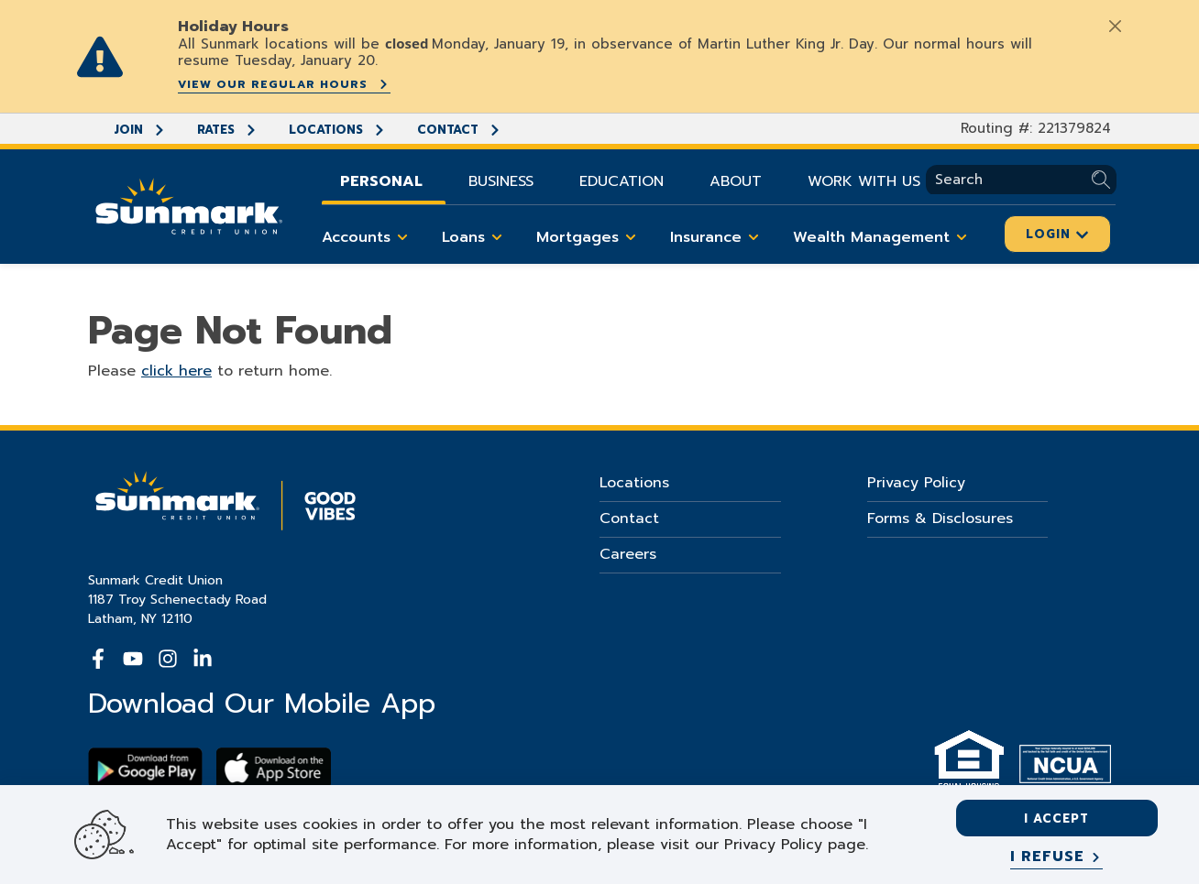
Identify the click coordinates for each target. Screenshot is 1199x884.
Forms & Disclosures (940, 518)
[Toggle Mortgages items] (631, 237)
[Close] (1114, 25)
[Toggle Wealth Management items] (962, 237)
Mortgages (589, 237)
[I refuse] (1056, 857)
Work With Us (864, 181)
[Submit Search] (1104, 180)
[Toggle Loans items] (497, 237)
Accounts (368, 237)
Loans (475, 237)
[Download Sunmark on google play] (145, 768)
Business (501, 181)
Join (140, 129)
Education (621, 181)
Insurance (717, 237)
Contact (459, 129)
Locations (337, 129)
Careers (628, 554)
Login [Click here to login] (1057, 234)
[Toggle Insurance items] (753, 237)
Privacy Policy (916, 483)
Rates (227, 129)
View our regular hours (284, 84)
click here (176, 371)
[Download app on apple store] (273, 768)
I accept (1056, 818)
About (736, 181)
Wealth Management (883, 237)
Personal (381, 181)
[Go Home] (189, 204)
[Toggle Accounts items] (402, 237)
